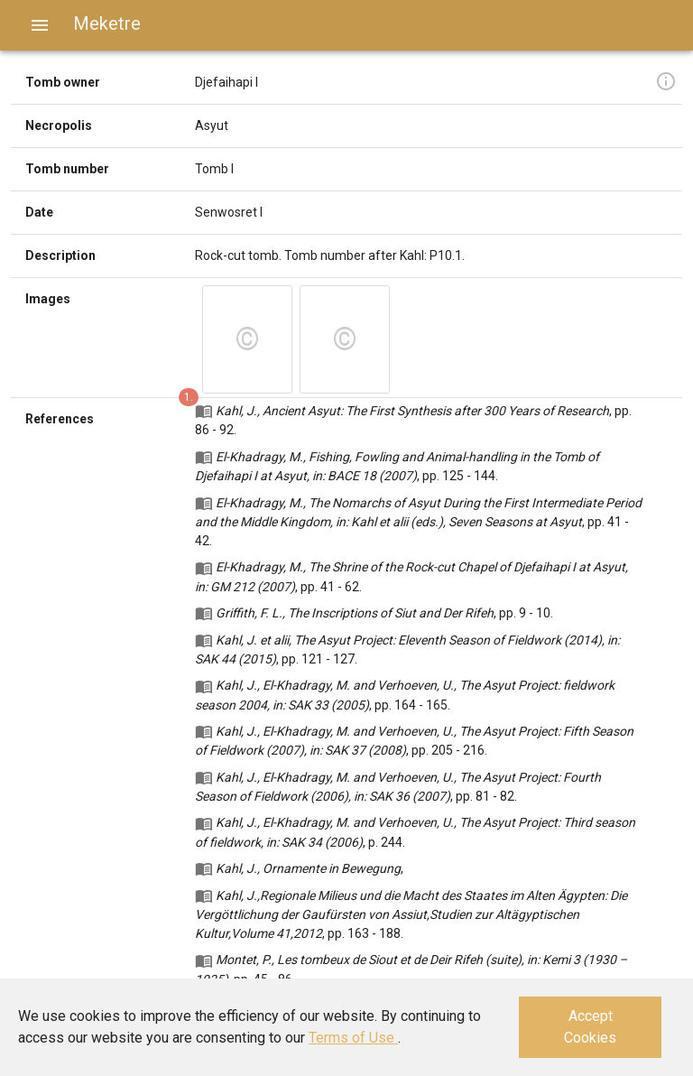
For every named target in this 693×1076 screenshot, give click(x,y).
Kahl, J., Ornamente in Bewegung (308, 868)
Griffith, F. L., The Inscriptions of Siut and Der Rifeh (355, 613)
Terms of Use (353, 1037)
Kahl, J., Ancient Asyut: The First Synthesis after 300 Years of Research (412, 411)
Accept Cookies (590, 1026)
